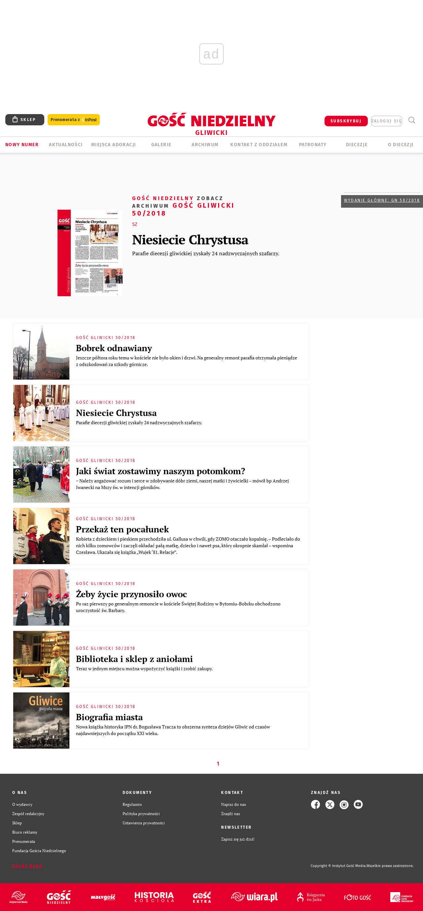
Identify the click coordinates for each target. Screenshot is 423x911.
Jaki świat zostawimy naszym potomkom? (160, 470)
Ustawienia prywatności (144, 822)
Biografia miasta (109, 717)
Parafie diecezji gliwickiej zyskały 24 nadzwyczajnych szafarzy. (205, 253)
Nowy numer (22, 144)
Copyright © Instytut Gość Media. (338, 866)
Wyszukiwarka (411, 120)
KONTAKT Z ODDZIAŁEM (259, 144)
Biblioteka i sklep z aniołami (134, 658)
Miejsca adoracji (113, 144)
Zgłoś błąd (27, 866)
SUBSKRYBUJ (346, 121)
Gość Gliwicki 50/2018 (183, 205)
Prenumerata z (74, 120)
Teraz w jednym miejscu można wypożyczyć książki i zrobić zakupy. (145, 668)
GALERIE (161, 144)
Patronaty (313, 144)
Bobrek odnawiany (114, 347)
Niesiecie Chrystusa (190, 239)
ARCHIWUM (205, 144)
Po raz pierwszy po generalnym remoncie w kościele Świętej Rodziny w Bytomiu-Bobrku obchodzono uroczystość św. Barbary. (178, 606)
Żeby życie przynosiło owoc (131, 594)
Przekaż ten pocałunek (122, 529)
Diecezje (356, 144)
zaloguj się (386, 121)
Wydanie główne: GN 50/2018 (382, 200)
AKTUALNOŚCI (66, 144)
